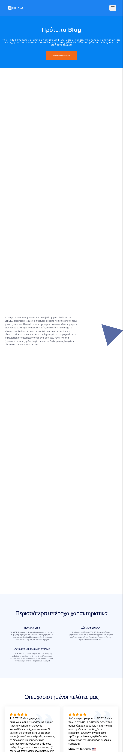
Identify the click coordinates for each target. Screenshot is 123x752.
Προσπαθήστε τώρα (61, 56)
